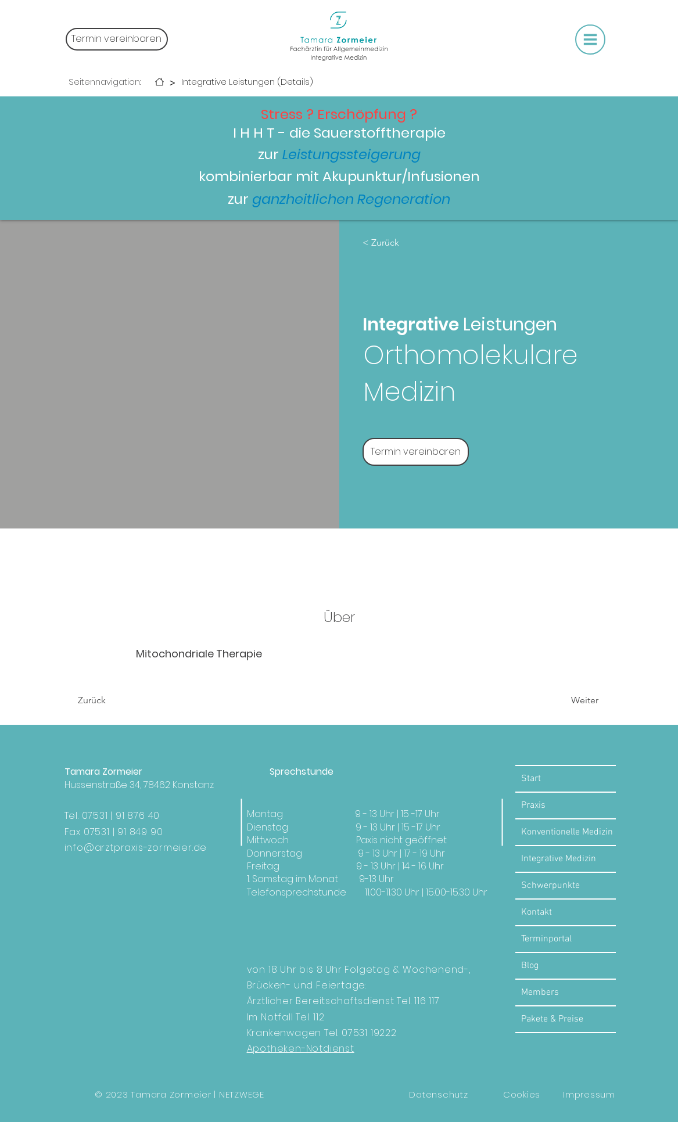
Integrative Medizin (558, 859)
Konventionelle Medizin (567, 832)
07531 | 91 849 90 (123, 832)
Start (531, 779)
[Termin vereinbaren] (117, 39)
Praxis (533, 805)
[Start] (159, 81)
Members (540, 992)
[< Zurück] (396, 242)
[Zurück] (111, 700)
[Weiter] (566, 700)
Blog (530, 966)
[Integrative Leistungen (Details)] (247, 81)
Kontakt (536, 912)
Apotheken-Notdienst (300, 1048)
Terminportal (546, 939)
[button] (590, 39)
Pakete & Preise (552, 1019)
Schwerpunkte (550, 885)
